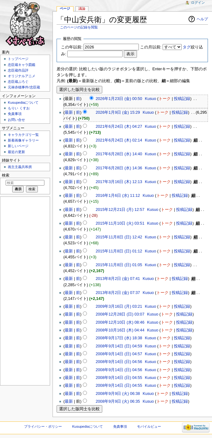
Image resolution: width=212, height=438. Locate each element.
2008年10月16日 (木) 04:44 (120, 330)
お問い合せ (16, 120)
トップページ (18, 59)
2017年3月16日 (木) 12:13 (119, 182)
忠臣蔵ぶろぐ (18, 81)
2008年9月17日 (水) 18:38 (119, 338)
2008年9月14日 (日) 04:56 (119, 362)
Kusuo (150, 99)
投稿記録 (182, 99)
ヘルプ (202, 19)
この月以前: (151, 47)
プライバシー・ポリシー (43, 426)
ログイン (198, 2)
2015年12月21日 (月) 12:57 (120, 209)
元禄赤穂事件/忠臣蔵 (24, 87)
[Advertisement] (24, 290)
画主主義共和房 (20, 167)
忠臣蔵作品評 (18, 70)
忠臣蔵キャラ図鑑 (21, 65)
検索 (5, 175)
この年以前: (72, 47)
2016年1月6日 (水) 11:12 (118, 195)
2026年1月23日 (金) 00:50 (119, 99)
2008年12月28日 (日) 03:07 (120, 314)
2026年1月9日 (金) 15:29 (118, 112)
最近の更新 (16, 152)
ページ (65, 8)
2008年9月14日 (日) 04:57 (119, 354)
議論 (81, 8)
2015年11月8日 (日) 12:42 (119, 237)
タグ (187, 47)
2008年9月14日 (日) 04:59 (119, 346)
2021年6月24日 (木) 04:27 (119, 126)
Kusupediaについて (23, 102)
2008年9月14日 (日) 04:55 (119, 378)
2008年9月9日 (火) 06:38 (118, 393)
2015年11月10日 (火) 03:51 (120, 223)
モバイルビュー (149, 426)
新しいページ (18, 146)
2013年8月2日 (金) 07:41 (118, 278)
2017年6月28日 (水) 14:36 (119, 168)
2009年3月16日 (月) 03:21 (119, 306)
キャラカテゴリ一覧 (23, 135)
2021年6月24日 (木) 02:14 (119, 140)
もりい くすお (18, 108)
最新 (69, 112)
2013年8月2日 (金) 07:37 (118, 293)
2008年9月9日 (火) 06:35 (118, 401)
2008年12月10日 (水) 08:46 (120, 322)
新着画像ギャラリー (23, 140)
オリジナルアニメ (21, 76)
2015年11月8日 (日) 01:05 (119, 265)
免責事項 (15, 114)
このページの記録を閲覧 (79, 27)
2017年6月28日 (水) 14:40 (119, 154)
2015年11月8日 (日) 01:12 (119, 251)
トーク (165, 99)
